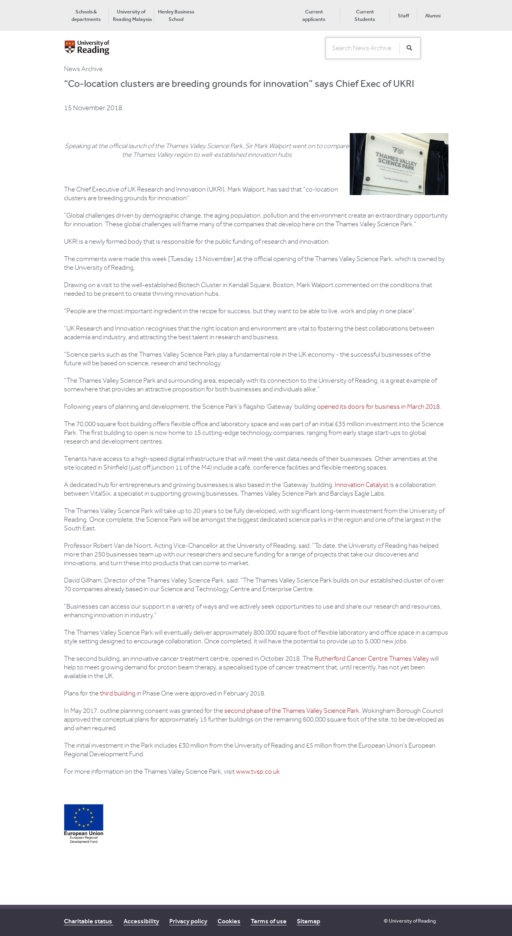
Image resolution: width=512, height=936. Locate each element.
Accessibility (141, 921)
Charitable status (88, 921)
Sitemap (308, 921)
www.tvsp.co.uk (258, 772)
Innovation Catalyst (361, 485)
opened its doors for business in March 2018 (378, 407)
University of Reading (412, 921)
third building (117, 693)
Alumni (433, 16)
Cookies (229, 921)
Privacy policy (188, 921)
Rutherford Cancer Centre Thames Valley (372, 659)
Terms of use (269, 921)
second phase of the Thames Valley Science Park (291, 711)
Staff (403, 16)
